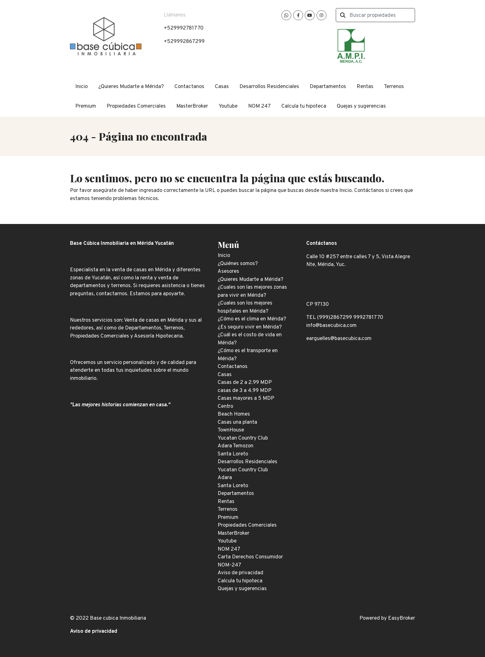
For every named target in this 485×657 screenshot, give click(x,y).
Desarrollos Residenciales (269, 86)
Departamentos (328, 86)
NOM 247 (259, 106)
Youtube (228, 106)
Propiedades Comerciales (136, 106)
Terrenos (394, 86)
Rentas (365, 86)
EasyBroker (401, 618)
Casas (222, 86)
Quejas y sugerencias (361, 106)
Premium (85, 106)
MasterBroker (192, 106)
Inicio (81, 86)
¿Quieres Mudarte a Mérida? (131, 86)
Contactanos (189, 86)
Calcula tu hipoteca (303, 106)
